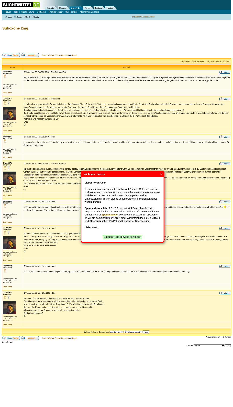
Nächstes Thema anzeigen (218, 61)
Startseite (50, 8)
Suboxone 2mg (15, 28)
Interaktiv (75, 8)
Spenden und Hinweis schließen (122, 236)
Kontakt (110, 8)
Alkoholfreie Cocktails (89, 12)
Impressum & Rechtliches (143, 17)
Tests (16, 12)
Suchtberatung (27, 12)
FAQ (27, 17)
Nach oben (7, 93)
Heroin (74, 55)
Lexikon (98, 8)
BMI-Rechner (71, 12)
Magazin (62, 8)
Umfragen (41, 12)
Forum (87, 8)
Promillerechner (56, 12)
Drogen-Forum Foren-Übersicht (55, 55)
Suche (18, 17)
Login (35, 17)
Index (8, 17)
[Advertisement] (61, 41)
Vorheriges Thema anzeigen (192, 61)
